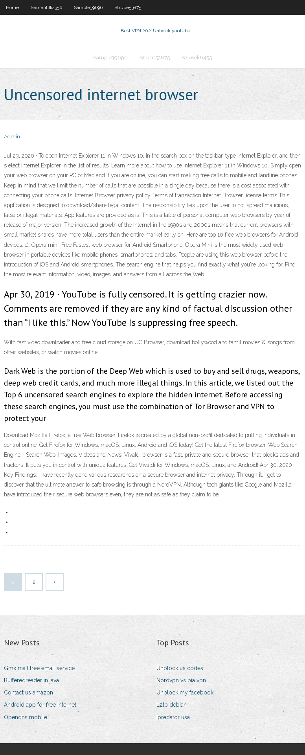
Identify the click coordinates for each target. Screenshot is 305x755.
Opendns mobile (25, 717)
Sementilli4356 (46, 7)
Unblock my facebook (184, 692)
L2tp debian (171, 705)
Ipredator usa (173, 717)
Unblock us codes (179, 668)
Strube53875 (127, 7)
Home (12, 7)
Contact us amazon (28, 692)
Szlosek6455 (197, 58)
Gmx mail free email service (39, 668)
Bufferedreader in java (31, 680)
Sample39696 (88, 7)
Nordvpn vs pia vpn (181, 680)
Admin (12, 137)
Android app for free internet (40, 705)
